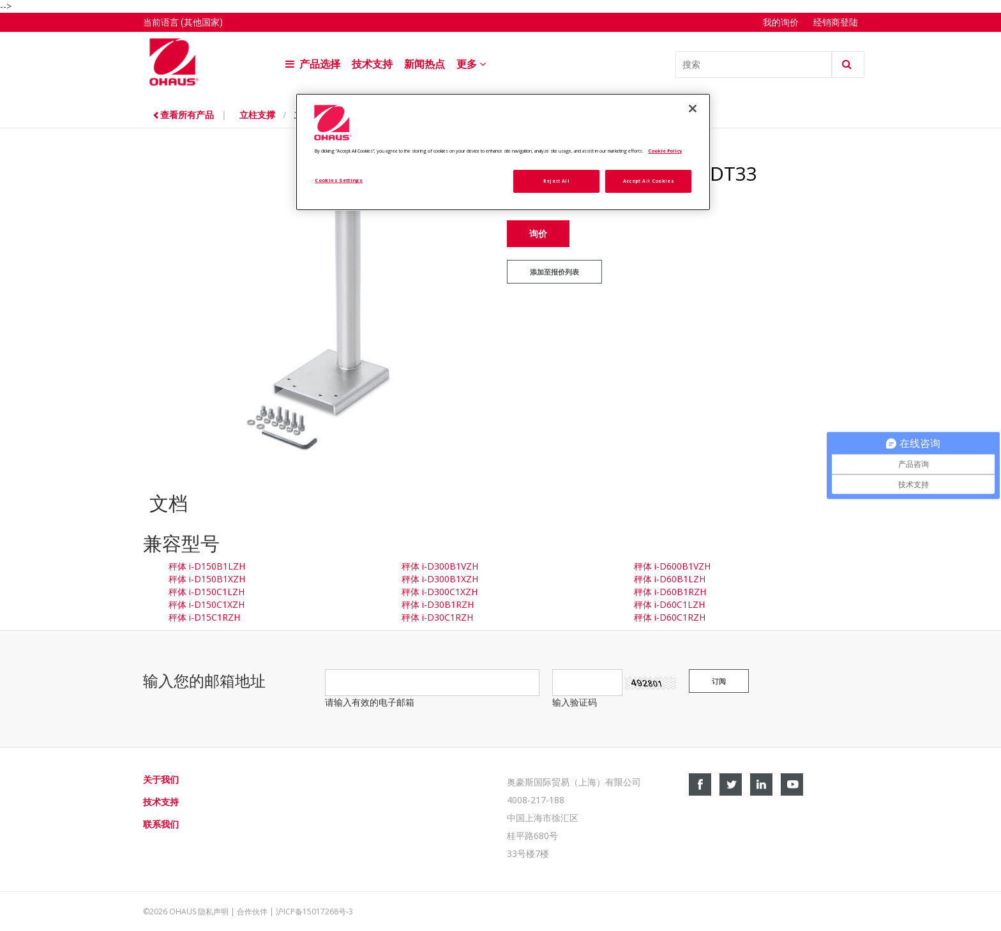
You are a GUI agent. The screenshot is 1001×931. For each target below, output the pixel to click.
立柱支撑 (257, 115)
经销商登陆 (835, 22)
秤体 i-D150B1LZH (207, 566)
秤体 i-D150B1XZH (207, 579)
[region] (503, 152)
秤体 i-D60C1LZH (669, 604)
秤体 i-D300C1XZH (440, 592)
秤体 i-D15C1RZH (204, 617)
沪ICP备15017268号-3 (314, 911)
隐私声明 (213, 911)
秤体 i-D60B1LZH (669, 579)
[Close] (693, 109)
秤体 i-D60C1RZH (669, 617)
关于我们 (161, 779)
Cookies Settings (339, 180)
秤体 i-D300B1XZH (440, 579)
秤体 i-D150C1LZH (207, 592)
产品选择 (312, 64)
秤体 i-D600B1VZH (672, 566)
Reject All (556, 181)
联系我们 (161, 824)
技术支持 (372, 64)
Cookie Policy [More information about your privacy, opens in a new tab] (665, 151)
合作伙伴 (252, 911)
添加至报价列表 (554, 272)
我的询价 (782, 22)
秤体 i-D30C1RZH (437, 617)
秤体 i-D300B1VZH (440, 566)
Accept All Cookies (648, 181)
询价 (538, 233)
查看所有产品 (184, 115)
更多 (472, 64)
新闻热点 (424, 64)
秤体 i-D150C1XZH (207, 604)
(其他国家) (202, 22)
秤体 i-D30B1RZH (438, 604)
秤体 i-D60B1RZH (670, 592)
